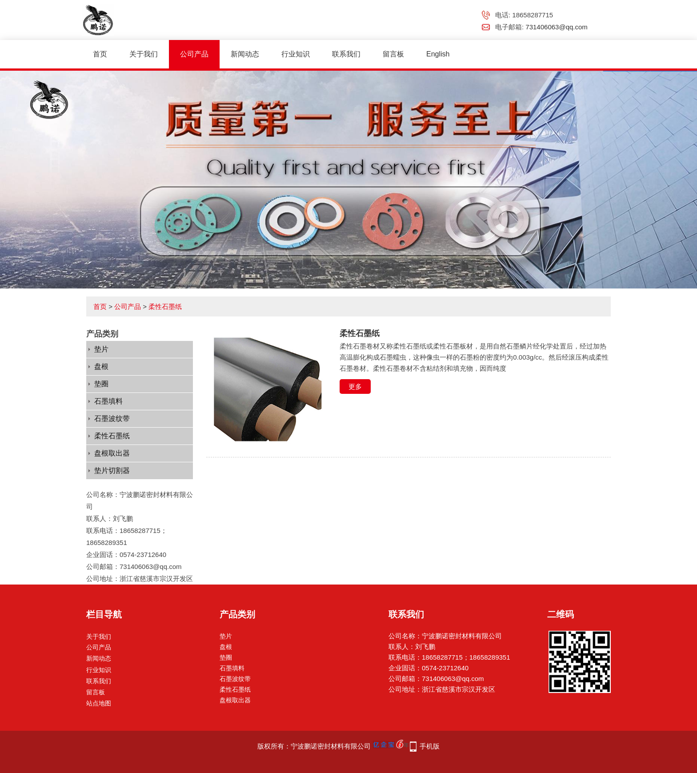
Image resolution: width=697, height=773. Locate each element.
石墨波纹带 (112, 418)
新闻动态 (245, 54)
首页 (100, 54)
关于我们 (143, 54)
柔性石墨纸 (165, 306)
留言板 (393, 54)
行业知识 (295, 54)
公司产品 (194, 54)
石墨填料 (108, 401)
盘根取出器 (112, 453)
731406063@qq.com (556, 27)
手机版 (430, 746)
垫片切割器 (112, 470)
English (437, 54)
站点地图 (98, 703)
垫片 (101, 349)
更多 (355, 386)
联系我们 (346, 54)
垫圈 (101, 384)
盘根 (101, 366)
